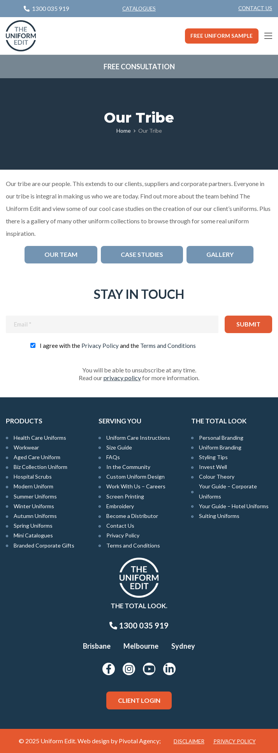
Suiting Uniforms (219, 516)
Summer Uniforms (35, 496)
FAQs (113, 457)
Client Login (139, 700)
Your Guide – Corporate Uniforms (228, 491)
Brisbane (97, 646)
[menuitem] (255, 8)
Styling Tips (213, 457)
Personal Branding (221, 437)
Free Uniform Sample (221, 36)
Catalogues (139, 8)
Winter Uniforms (34, 506)
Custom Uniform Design (135, 476)
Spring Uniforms (33, 525)
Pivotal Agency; (140, 740)
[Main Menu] (268, 36)
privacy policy (122, 377)
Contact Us (255, 8)
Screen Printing (125, 496)
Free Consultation (139, 66)
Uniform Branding (220, 447)
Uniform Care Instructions (138, 437)
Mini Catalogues (33, 535)
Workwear (26, 447)
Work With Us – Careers (135, 486)
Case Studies (142, 254)
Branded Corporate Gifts (44, 545)
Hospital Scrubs (33, 476)
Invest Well (213, 466)
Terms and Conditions (168, 345)
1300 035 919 (139, 625)
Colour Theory (216, 476)
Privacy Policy (100, 345)
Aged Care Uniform (37, 457)
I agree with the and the (118, 345)
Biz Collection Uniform (40, 466)
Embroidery (120, 506)
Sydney (183, 646)
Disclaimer (189, 741)
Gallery (220, 254)
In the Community (128, 466)
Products (24, 421)
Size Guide (119, 447)
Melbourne (140, 646)
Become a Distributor (132, 516)
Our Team (60, 254)
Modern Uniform (33, 486)
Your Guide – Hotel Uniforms (234, 506)
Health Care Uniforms (40, 437)
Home (123, 130)
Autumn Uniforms (35, 516)
